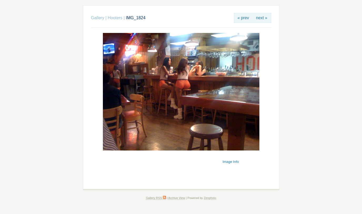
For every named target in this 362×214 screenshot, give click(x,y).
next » (261, 18)
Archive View (176, 198)
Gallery (97, 18)
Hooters (115, 18)
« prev (243, 18)
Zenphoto (210, 198)
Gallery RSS (156, 198)
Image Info (231, 162)
